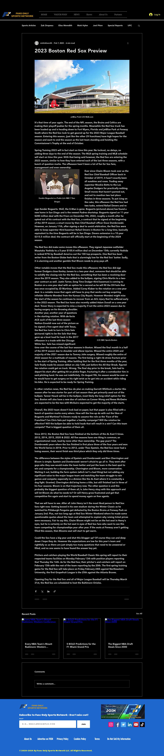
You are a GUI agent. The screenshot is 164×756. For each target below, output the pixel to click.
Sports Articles (29, 25)
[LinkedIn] (129, 724)
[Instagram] (110, 724)
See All (139, 613)
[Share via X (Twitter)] (42, 591)
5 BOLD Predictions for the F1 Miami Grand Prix (81, 645)
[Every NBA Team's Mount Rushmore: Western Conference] (40, 628)
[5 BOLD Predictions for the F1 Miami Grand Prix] (82, 628)
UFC (130, 25)
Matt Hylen (82, 25)
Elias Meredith (65, 25)
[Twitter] (123, 724)
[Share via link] (54, 591)
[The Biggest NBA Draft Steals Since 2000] (123, 628)
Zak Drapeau (47, 25)
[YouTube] (136, 724)
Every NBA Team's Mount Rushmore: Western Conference (38, 645)
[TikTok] (142, 724)
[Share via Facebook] (36, 591)
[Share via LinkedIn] (48, 591)
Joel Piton (98, 25)
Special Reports (115, 25)
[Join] (83, 724)
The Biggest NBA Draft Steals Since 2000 (120, 645)
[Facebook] (117, 724)
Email (21, 718)
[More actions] (127, 43)
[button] (62, 15)
